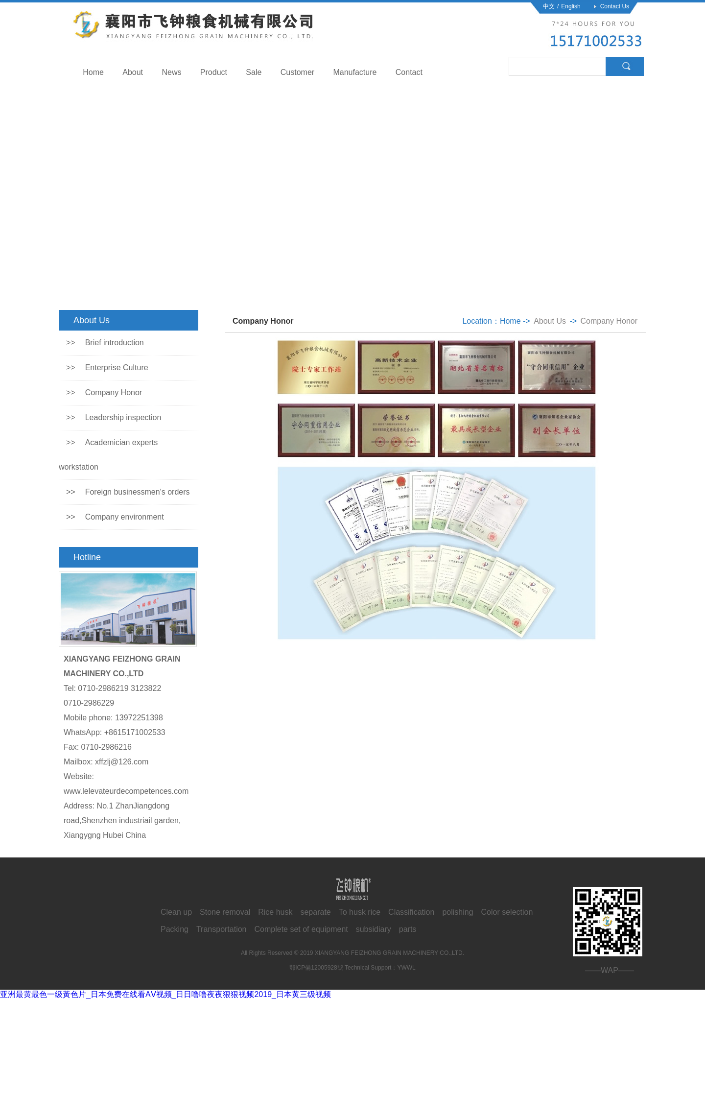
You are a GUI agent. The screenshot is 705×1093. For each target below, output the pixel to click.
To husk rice (359, 912)
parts (408, 929)
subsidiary (373, 929)
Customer (297, 72)
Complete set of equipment (301, 929)
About (132, 72)
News (171, 72)
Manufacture (354, 72)
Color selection (507, 912)
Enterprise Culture (107, 367)
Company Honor (104, 392)
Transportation (221, 929)
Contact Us (614, 6)
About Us (550, 321)
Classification (411, 912)
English (570, 6)
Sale (253, 72)
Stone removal (225, 912)
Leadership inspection (113, 417)
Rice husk (275, 912)
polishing (457, 912)
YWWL (406, 967)
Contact (409, 72)
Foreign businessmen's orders (128, 492)
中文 (549, 6)
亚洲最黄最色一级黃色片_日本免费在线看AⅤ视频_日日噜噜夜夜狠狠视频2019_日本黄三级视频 (165, 994)
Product (213, 72)
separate (315, 912)
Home (93, 72)
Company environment (115, 517)
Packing (174, 929)
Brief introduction (105, 342)
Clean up (176, 912)
